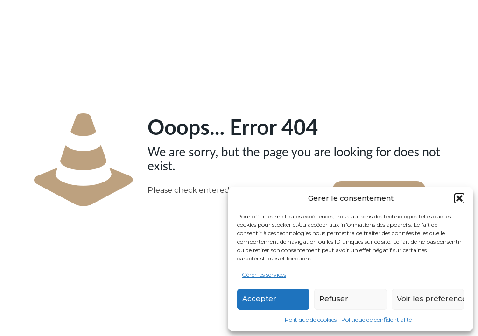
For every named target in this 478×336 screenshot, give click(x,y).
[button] (459, 198)
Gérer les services (264, 274)
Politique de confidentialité (376, 319)
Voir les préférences (430, 298)
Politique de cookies (311, 319)
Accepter (259, 298)
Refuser (333, 298)
